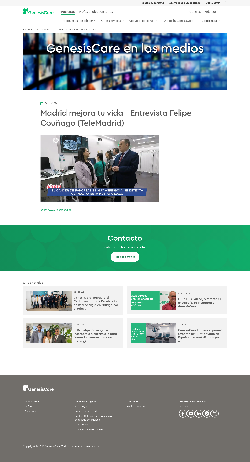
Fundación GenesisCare (177, 20)
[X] (215, 413)
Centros (195, 12)
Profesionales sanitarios (96, 12)
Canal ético (81, 424)
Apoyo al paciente (141, 20)
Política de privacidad (87, 411)
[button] (95, 20)
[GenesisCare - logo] (38, 11)
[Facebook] (183, 413)
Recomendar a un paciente (184, 2)
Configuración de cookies (89, 429)
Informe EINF (30, 411)
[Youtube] (191, 413)
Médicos (211, 12)
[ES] (225, 3)
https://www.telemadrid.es (55, 209)
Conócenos (209, 20)
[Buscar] (225, 11)
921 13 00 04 (213, 2)
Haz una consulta (125, 256)
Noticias (45, 29)
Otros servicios (111, 20)
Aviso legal (81, 406)
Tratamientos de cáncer (77, 20)
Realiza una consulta (138, 406)
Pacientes (68, 12)
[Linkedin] (199, 413)
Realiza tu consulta (152, 2)
